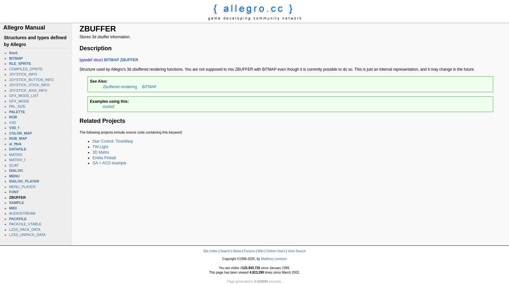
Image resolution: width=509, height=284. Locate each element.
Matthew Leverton (274, 259)
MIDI (13, 208)
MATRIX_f (17, 160)
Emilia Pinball (104, 158)
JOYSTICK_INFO (23, 74)
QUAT (14, 165)
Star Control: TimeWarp (113, 141)
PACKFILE (18, 219)
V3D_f (14, 128)
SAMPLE (16, 203)
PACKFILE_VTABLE (25, 224)
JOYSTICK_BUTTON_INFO (31, 80)
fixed (13, 53)
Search (225, 251)
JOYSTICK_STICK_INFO (29, 85)
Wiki (260, 251)
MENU (14, 176)
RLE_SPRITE (20, 63)
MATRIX (15, 155)
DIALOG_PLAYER (24, 181)
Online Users (275, 251)
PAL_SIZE (17, 106)
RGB (13, 117)
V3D (12, 122)
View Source (297, 251)
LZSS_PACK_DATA (25, 229)
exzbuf (108, 106)
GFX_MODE (19, 101)
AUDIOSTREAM (22, 213)
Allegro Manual (24, 27)
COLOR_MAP (20, 133)
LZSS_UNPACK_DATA (27, 235)
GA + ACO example (109, 163)
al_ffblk (15, 144)
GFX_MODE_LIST (24, 96)
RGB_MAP (18, 138)
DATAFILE (17, 149)
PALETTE (17, 112)
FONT (14, 192)
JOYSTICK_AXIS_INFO (28, 90)
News (237, 251)
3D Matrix (101, 152)
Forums (249, 251)
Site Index (210, 251)
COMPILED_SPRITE (26, 69)
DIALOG (16, 170)
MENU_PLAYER (22, 187)
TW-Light (100, 147)
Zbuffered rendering (120, 87)
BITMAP (16, 58)
